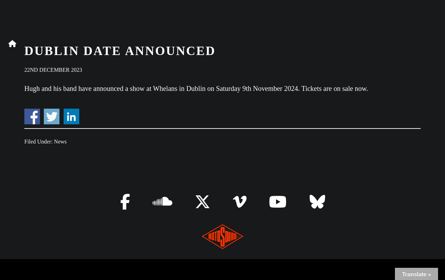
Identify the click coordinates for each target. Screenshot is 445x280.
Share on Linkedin (71, 116)
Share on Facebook (32, 116)
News (60, 142)
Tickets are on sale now (333, 88)
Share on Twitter (51, 116)
